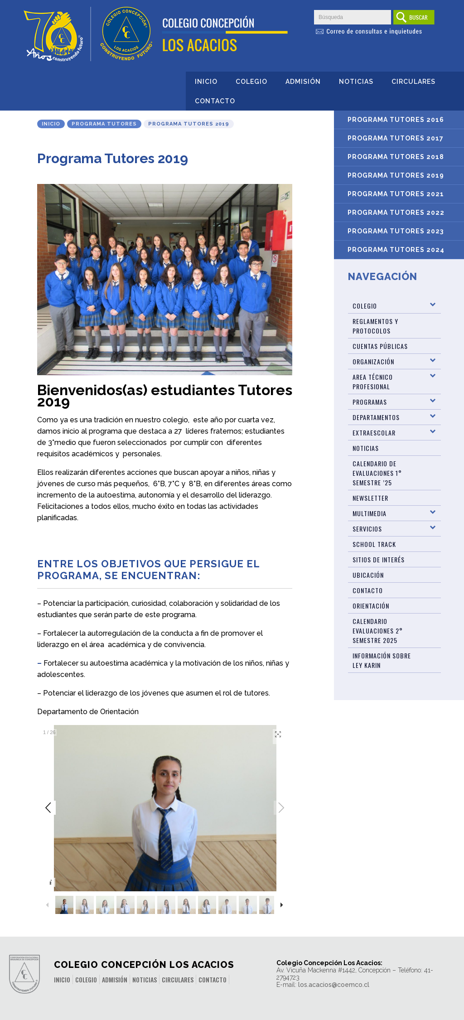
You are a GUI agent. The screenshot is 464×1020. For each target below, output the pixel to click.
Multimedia (370, 513)
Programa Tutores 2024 (396, 249)
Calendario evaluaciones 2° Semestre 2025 (378, 630)
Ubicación (368, 575)
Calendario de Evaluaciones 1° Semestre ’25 (377, 473)
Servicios (367, 528)
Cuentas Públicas (380, 346)
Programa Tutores (104, 124)
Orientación (371, 605)
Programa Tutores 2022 (396, 212)
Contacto (215, 101)
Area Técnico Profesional (373, 381)
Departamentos (376, 417)
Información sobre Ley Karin (382, 660)
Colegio (251, 81)
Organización (373, 361)
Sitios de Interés (379, 559)
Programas (370, 401)
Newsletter (370, 498)
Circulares (413, 81)
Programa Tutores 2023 (396, 231)
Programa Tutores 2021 (396, 194)
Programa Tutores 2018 (396, 156)
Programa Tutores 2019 (396, 175)
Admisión (303, 81)
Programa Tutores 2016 (396, 119)
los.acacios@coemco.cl (333, 984)
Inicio (206, 81)
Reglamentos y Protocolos (375, 325)
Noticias (356, 81)
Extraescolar (374, 432)
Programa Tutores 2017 (396, 138)
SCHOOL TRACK (374, 544)
